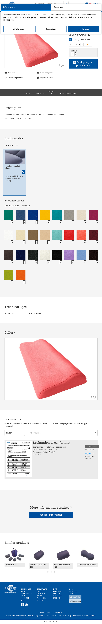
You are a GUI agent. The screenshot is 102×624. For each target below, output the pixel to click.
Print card (10, 74)
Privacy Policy (45, 613)
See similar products (14, 79)
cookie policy (8, 20)
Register (88, 454)
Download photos (45, 74)
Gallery (61, 94)
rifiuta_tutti (18, 29)
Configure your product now (83, 65)
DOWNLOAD (91, 447)
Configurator (41, 94)
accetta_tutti (83, 29)
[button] (15, 434)
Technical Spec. (51, 93)
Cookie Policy (57, 613)
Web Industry (54, 622)
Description (30, 94)
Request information (46, 79)
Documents (71, 94)
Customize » (51, 29)
